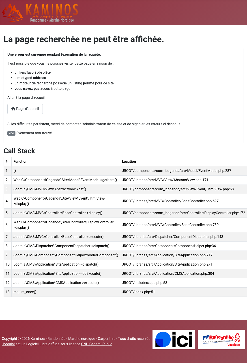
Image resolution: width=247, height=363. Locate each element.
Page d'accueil (25, 109)
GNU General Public (96, 344)
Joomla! (8, 344)
